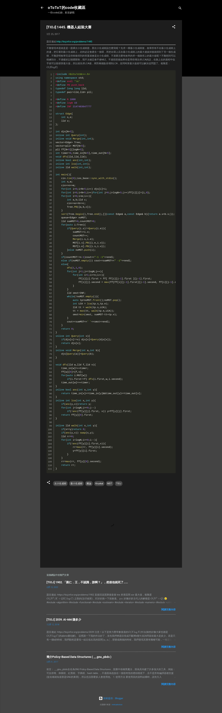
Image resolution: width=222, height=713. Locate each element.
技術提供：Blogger (111, 698)
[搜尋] (180, 9)
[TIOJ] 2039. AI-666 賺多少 (64, 619)
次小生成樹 (60, 483)
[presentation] (52, 67)
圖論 (89, 483)
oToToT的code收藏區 (66, 7)
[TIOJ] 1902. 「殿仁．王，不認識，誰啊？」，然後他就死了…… (87, 582)
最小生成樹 (76, 483)
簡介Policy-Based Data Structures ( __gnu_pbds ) (79, 656)
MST (109, 483)
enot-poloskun (117, 705)
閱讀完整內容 (168, 609)
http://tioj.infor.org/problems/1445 (74, 41)
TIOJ (118, 483)
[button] (174, 27)
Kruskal (99, 483)
